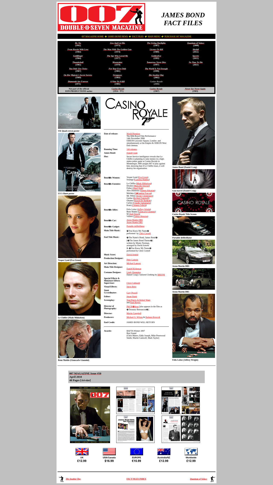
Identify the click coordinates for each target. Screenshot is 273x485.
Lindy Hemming (133, 272)
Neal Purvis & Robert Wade (138, 300)
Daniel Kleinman (133, 268)
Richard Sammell (141, 198)
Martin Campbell (133, 313)
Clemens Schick (139, 205)
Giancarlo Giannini (147, 211)
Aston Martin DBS (134, 220)
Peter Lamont (132, 260)
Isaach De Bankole (143, 200)
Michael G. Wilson (134, 317)
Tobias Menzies (141, 216)
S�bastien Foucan (143, 193)
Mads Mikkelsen (144, 183)
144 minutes (131, 149)
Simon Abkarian (148, 190)
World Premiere (133, 133)
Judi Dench (134, 214)
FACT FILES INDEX (136, 479)
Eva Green (143, 177)
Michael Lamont (133, 263)
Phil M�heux (132, 306)
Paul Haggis (135, 302)
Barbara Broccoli (152, 317)
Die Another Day (73, 479)
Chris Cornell (145, 233)
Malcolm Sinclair (141, 186)
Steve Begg (131, 286)
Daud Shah (137, 188)
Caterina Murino (142, 179)
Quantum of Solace (198, 479)
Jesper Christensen (144, 196)
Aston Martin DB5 (134, 222)
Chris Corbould (133, 283)
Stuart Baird (131, 296)
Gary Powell (131, 293)
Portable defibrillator (135, 226)
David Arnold (132, 254)
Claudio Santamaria (141, 203)
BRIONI (161, 274)
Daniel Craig (131, 153)
